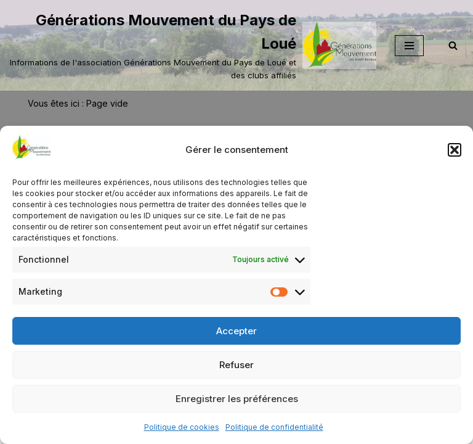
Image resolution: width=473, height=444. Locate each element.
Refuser (236, 365)
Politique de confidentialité (274, 427)
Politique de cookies (181, 427)
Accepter (236, 331)
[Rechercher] (453, 45)
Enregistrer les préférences (237, 399)
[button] (454, 150)
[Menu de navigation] (409, 45)
